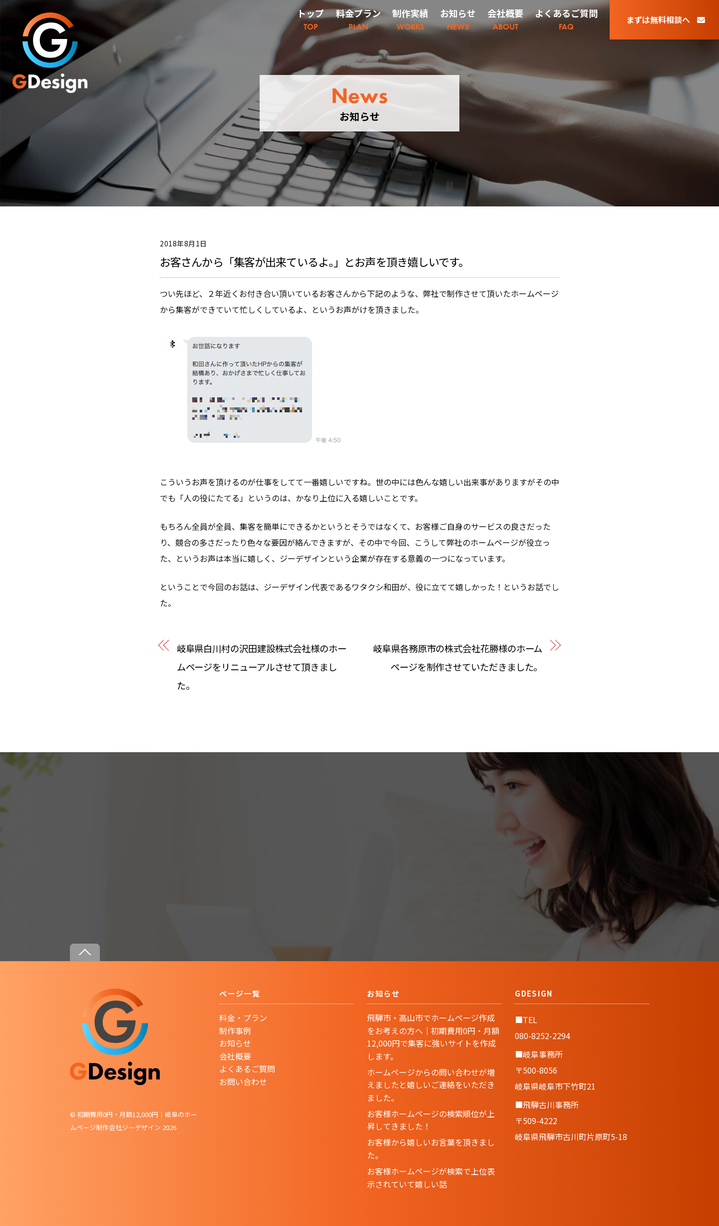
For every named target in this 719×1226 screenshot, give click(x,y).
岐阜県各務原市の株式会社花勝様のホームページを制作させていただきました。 (457, 657)
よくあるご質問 (247, 1069)
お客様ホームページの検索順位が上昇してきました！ (431, 1120)
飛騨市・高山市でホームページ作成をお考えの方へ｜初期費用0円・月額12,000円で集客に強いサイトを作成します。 (433, 1037)
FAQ (566, 19)
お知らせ (235, 1043)
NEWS (458, 19)
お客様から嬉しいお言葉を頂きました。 (431, 1148)
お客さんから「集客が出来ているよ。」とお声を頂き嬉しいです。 (314, 261)
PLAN (358, 19)
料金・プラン (243, 1018)
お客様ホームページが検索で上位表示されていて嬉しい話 (431, 1177)
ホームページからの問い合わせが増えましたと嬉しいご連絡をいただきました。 (431, 1085)
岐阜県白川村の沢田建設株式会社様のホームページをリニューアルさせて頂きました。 (262, 666)
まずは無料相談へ (665, 19)
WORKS (410, 19)
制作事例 (235, 1031)
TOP (310, 19)
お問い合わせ (243, 1082)
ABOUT (505, 19)
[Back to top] (85, 952)
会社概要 (235, 1056)
